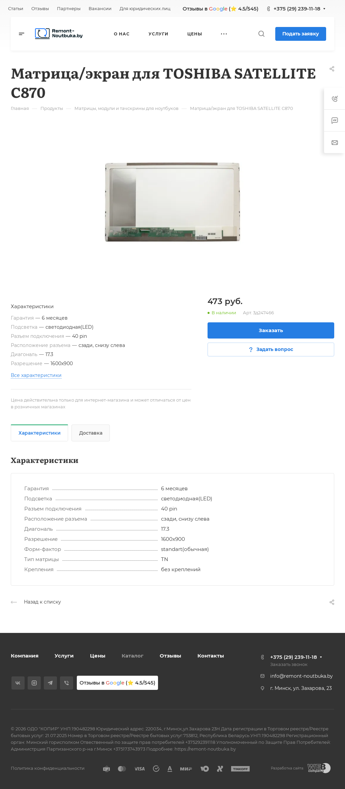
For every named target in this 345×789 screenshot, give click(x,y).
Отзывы (170, 655)
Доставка (90, 433)
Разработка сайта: (287, 768)
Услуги (64, 655)
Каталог (133, 655)
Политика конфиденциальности (48, 768)
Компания (24, 655)
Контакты (210, 655)
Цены (97, 655)
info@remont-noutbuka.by (301, 676)
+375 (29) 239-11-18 (297, 8)
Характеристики (40, 433)
